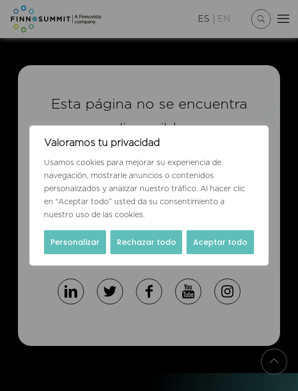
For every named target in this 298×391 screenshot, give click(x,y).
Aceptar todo (220, 242)
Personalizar (75, 242)
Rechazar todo (146, 242)
